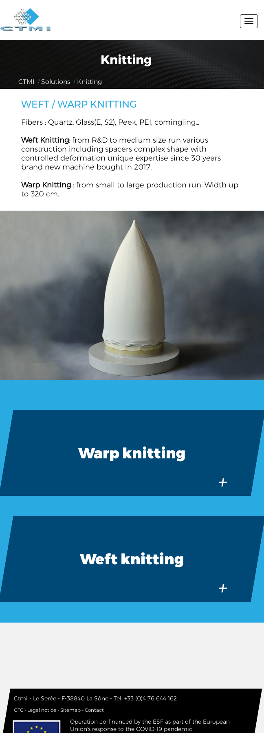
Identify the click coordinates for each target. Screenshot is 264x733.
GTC (18, 710)
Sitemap (70, 710)
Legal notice (41, 710)
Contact (94, 710)
